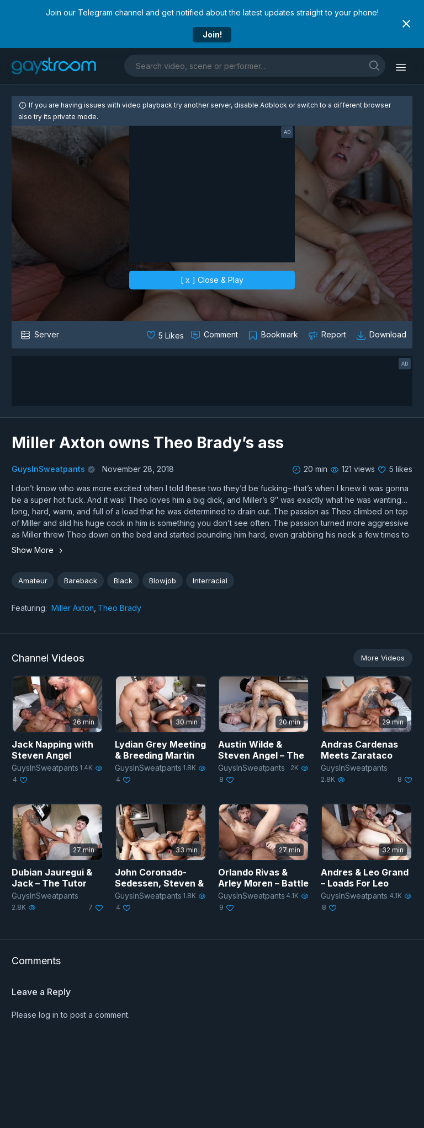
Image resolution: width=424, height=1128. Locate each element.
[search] (374, 65)
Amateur (32, 580)
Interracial (210, 580)
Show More (39, 550)
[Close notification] (406, 23)
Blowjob (162, 580)
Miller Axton (72, 608)
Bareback (80, 580)
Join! (212, 34)
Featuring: (29, 608)
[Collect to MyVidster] (274, 334)
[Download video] (382, 334)
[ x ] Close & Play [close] (212, 279)
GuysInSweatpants (48, 469)
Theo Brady (119, 608)
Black (123, 580)
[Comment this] (215, 334)
